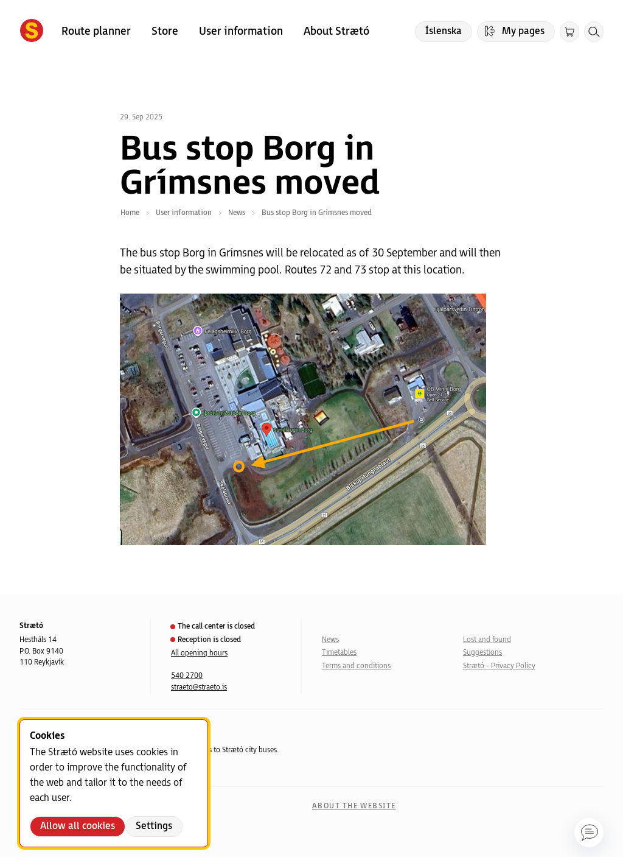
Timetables (339, 652)
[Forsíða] (31, 31)
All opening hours (199, 653)
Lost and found (487, 639)
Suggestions (482, 652)
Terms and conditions (356, 666)
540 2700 (187, 675)
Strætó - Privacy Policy (499, 666)
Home (129, 212)
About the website (353, 806)
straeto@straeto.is (199, 687)
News (330, 639)
